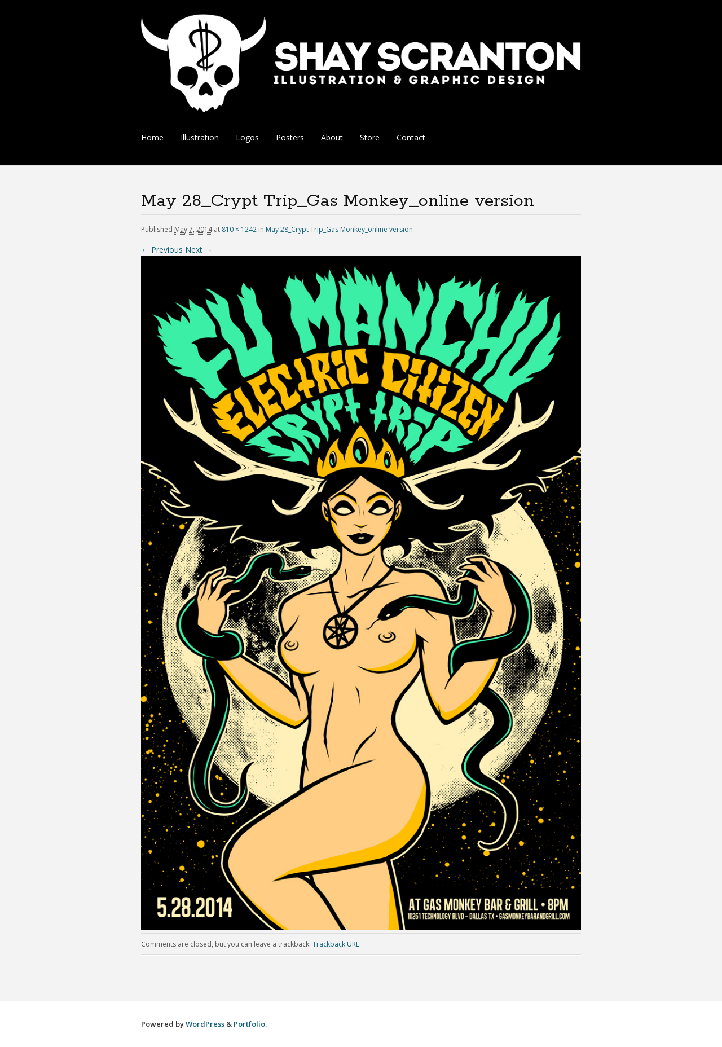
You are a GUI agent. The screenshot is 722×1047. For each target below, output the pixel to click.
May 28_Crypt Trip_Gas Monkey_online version (339, 229)
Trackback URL (335, 944)
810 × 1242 (239, 229)
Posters (290, 137)
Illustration (199, 137)
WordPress (205, 1024)
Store (370, 137)
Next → (199, 249)
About (332, 137)
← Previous (162, 249)
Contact (411, 137)
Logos (247, 137)
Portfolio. (250, 1024)
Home (152, 137)
